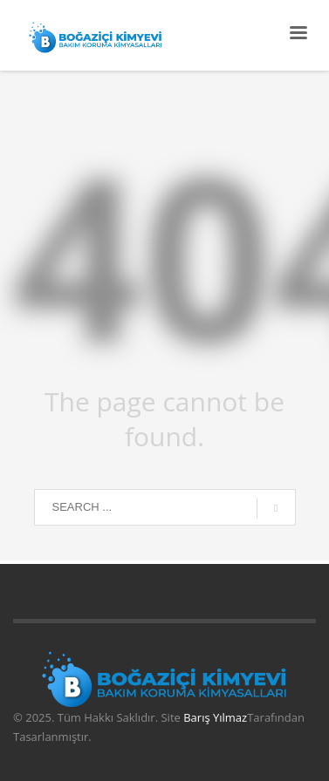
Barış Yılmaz (215, 717)
